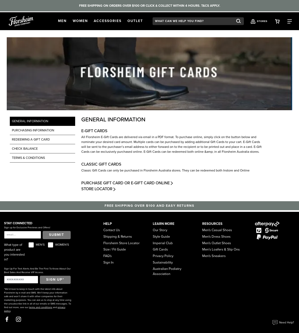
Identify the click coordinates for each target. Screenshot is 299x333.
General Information (30, 121)
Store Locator (98, 189)
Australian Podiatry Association (167, 271)
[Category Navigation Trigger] (289, 21)
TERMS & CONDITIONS (28, 158)
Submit (56, 235)
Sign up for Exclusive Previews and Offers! (27, 227)
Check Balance (25, 149)
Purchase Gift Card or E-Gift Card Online (127, 183)
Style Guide (161, 237)
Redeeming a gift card (31, 139)
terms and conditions (40, 307)
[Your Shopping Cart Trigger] (277, 21)
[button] (62, 21)
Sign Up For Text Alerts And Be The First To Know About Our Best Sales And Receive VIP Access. (37, 270)
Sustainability (163, 262)
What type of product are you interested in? (14, 252)
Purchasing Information (33, 130)
